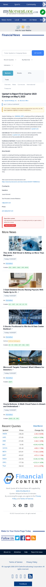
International (31, 84)
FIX (12, 345)
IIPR (23, 267)
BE (9, 345)
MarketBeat (9, 263)
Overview (7, 84)
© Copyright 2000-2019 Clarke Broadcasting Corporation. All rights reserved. (23, 568)
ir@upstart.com (6, 202)
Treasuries (7, 88)
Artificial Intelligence (14, 341)
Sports (17, 4)
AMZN (10, 418)
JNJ (17, 304)
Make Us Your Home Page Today (16, 531)
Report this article (10, 225)
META (4, 452)
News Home (7, 20)
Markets (8, 73)
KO (20, 304)
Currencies (21, 84)
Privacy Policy (31, 562)
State (24, 20)
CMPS (14, 267)
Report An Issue (36, 552)
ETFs (29, 73)
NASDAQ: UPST (19, 116)
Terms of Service (15, 562)
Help (26, 552)
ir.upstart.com (35, 129)
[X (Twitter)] (14, 506)
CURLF (18, 267)
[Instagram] (31, 506)
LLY (23, 304)
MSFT (10, 382)
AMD (4, 441)
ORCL (23, 345)
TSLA (4, 466)
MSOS (26, 267)
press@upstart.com (7, 211)
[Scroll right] (44, 4)
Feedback (23, 584)
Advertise (17, 552)
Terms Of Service (26, 499)
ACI (10, 304)
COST (13, 304)
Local (17, 20)
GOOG (5, 448)
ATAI (10, 267)
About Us (7, 552)
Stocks (19, 73)
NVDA (16, 345)
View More (37, 426)
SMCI (27, 345)
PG (26, 304)
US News (33, 20)
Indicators (7, 65)
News (5, 4)
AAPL (4, 437)
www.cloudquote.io (23, 491)
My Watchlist (26, 60)
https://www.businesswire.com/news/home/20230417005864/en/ (21, 182)
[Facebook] (20, 506)
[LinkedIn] (25, 506)
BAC (4, 444)
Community (31, 4)
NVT (20, 345)
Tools (7, 79)
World (42, 20)
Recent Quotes (9, 60)
